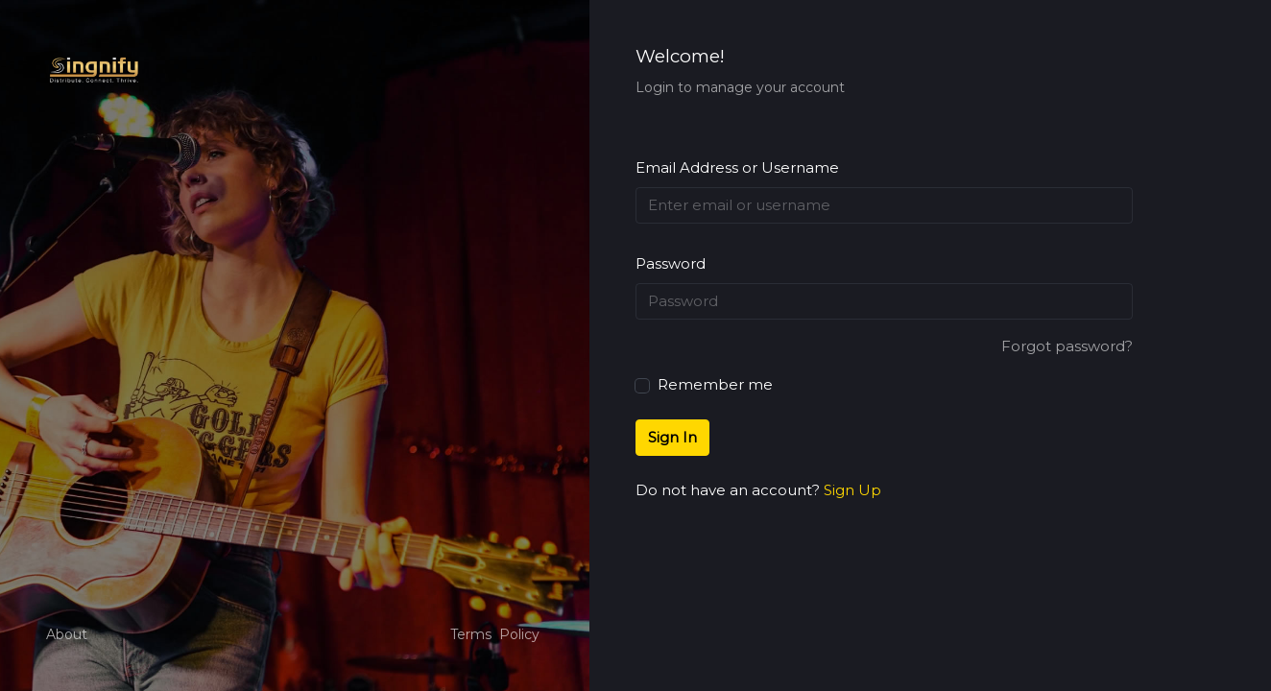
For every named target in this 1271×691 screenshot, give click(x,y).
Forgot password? (1067, 346)
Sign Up (852, 490)
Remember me (704, 383)
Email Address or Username (737, 167)
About (66, 634)
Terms (471, 634)
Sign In (672, 437)
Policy (519, 634)
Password (671, 263)
